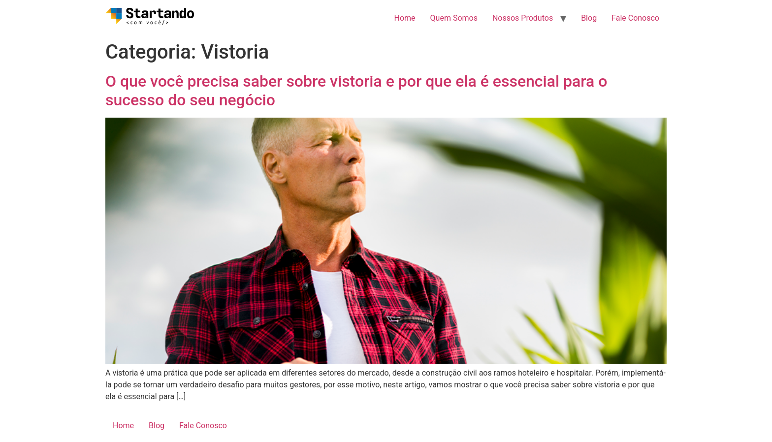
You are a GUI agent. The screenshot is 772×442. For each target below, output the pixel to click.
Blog (589, 18)
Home (405, 18)
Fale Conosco (635, 18)
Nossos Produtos (522, 18)
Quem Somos (454, 18)
